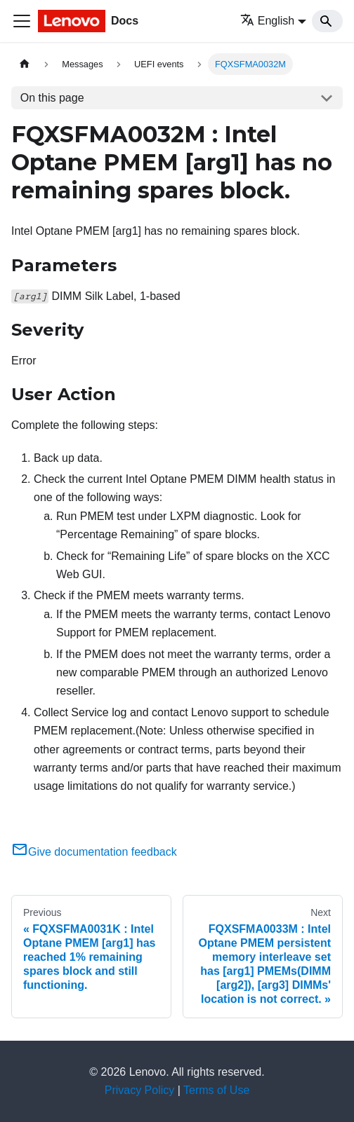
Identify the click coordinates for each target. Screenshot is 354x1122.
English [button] (267, 21)
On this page (52, 98)
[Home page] (24, 64)
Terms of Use (216, 1090)
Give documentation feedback (94, 852)
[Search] (327, 21)
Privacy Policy (140, 1090)
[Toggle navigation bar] (21, 21)
